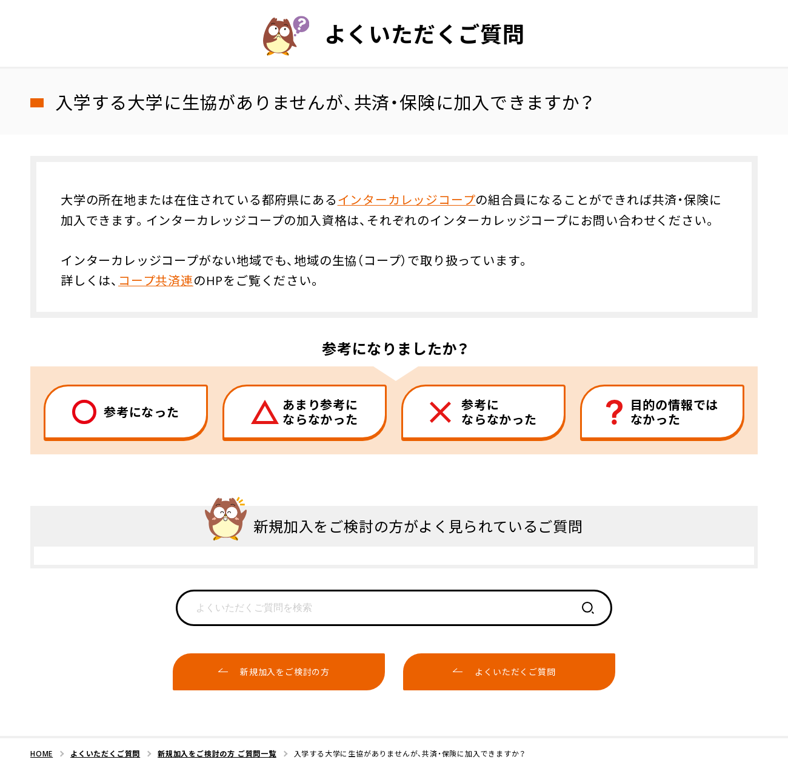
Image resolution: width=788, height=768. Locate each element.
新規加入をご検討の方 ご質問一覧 (217, 752)
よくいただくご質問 (105, 752)
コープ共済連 (155, 279)
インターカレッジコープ (407, 199)
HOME (41, 752)
